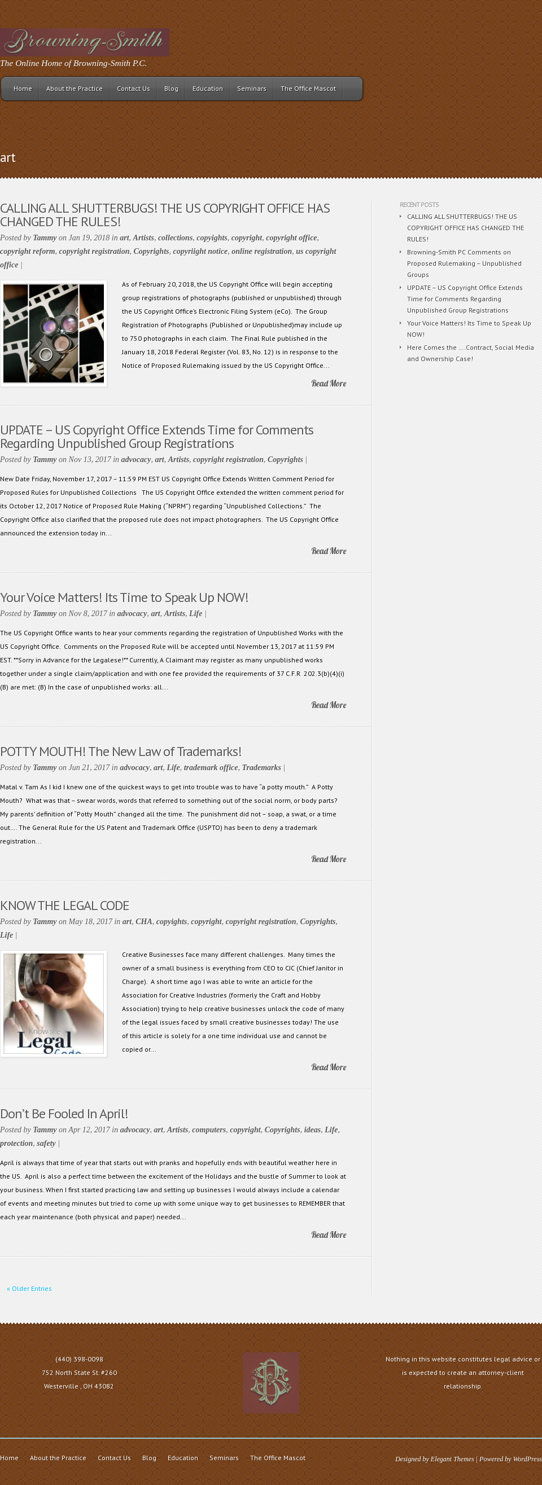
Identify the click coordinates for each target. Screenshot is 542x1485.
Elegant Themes (452, 1459)
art (124, 238)
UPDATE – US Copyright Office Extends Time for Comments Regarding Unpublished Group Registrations (156, 436)
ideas (312, 1130)
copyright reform (27, 251)
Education (208, 88)
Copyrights (151, 251)
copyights (211, 238)
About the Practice (74, 88)
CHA (144, 921)
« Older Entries (29, 1288)
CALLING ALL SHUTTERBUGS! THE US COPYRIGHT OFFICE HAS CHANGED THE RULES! (165, 214)
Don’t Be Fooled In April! (64, 1113)
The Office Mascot (308, 88)
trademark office (211, 767)
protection (16, 1143)
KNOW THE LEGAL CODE (64, 905)
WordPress (527, 1459)
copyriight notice (200, 251)
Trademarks (261, 767)
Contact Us (133, 88)
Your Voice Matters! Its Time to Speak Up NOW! (124, 597)
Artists (143, 238)
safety (46, 1143)
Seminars (251, 88)
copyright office (291, 238)
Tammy (44, 238)
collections (175, 238)
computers (209, 1130)
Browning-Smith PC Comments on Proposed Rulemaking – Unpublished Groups (464, 263)
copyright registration (94, 251)
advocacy (136, 459)
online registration (261, 251)
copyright (246, 238)
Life (195, 613)
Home (23, 88)
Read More (328, 383)
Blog (171, 88)
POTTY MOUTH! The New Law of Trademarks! (121, 751)
